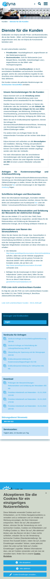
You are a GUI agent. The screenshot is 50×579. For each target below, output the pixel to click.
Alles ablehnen (25, 568)
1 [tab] (25, 16)
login (7, 322)
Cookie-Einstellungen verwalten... (25, 574)
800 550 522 (8, 421)
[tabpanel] (25, 13)
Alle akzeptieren (25, 562)
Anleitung (5, 187)
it (34, 4)
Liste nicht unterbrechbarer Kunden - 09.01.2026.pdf (21, 303)
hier (13, 185)
